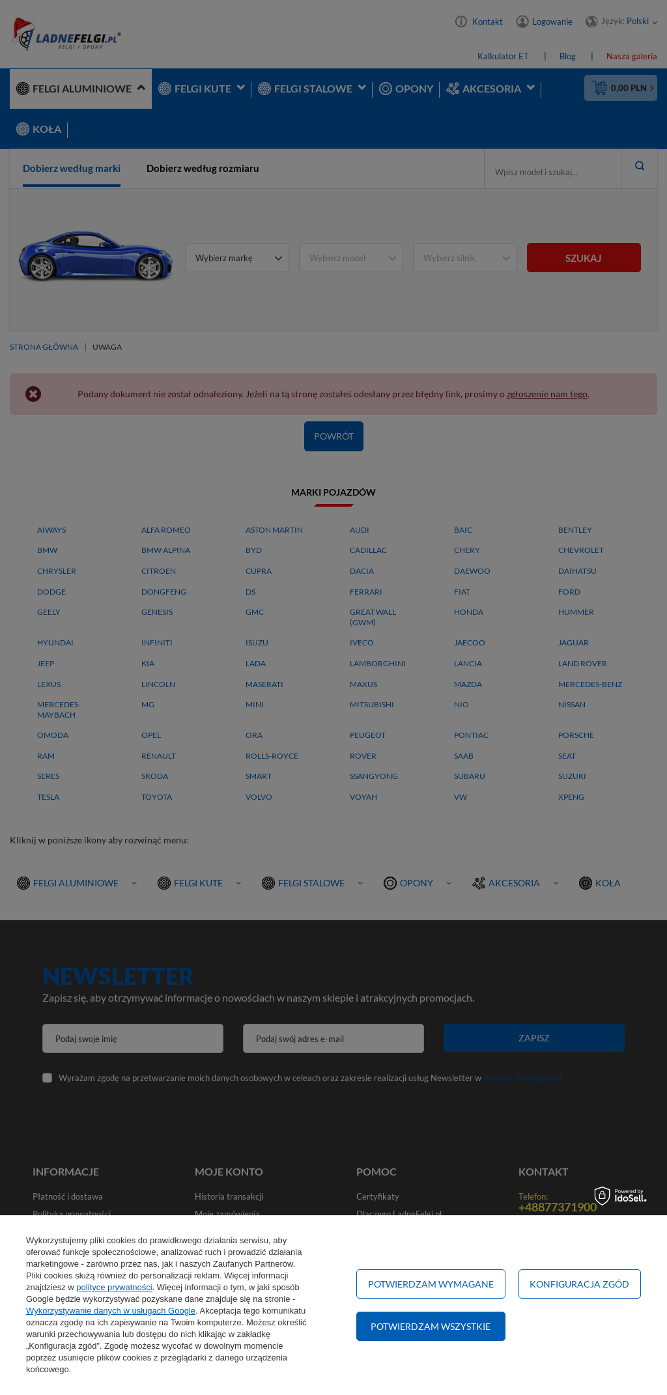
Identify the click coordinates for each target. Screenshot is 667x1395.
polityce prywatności (114, 1287)
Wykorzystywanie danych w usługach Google (110, 1311)
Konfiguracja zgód (579, 1283)
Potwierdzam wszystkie (430, 1326)
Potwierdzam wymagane (431, 1283)
